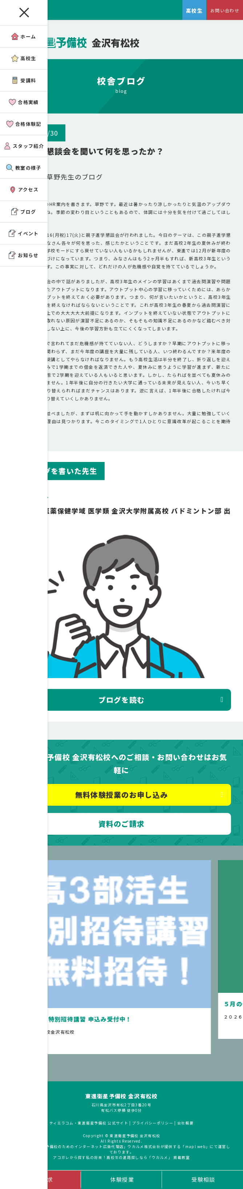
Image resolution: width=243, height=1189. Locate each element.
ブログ (23, 211)
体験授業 (122, 1179)
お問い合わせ (224, 10)
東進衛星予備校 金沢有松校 (121, 1096)
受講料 (23, 80)
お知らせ (24, 255)
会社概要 (185, 1123)
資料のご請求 (121, 823)
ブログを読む (121, 699)
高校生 (23, 58)
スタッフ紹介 (24, 146)
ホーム (23, 36)
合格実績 (24, 102)
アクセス (24, 189)
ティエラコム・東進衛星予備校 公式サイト (88, 1123)
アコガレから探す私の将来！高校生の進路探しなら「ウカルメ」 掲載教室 (121, 1157)
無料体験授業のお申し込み (121, 794)
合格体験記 (23, 123)
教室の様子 (23, 167)
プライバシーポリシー (152, 1123)
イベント (24, 233)
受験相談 (203, 1179)
